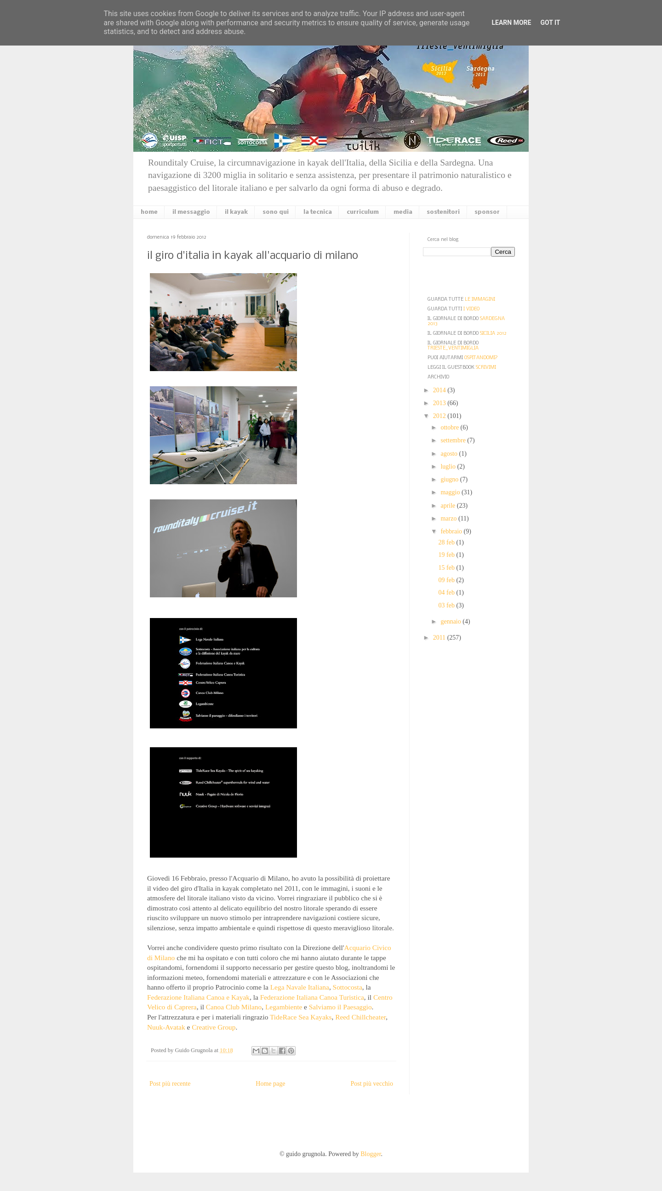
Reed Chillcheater (360, 1017)
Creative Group (213, 1027)
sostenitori (443, 212)
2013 (440, 403)
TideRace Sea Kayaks (301, 1017)
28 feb (448, 542)
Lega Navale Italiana (299, 987)
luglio (448, 466)
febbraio (451, 531)
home (149, 212)
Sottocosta (347, 987)
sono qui (276, 212)
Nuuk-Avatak (166, 1027)
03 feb (448, 605)
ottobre (450, 427)
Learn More (511, 22)
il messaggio (191, 212)
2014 (440, 390)
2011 (440, 637)
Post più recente (169, 1083)
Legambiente (283, 1007)
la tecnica (317, 212)
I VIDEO (471, 309)
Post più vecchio (371, 1083)
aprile (448, 505)
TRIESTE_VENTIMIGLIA (453, 348)
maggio (451, 492)
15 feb (448, 567)
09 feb (448, 580)
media (403, 212)
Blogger (370, 1154)
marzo (449, 518)
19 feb (448, 554)
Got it (550, 22)
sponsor (487, 212)
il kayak (236, 212)
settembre (453, 440)
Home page (270, 1083)
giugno (450, 479)
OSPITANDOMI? (481, 358)
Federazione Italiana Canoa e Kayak (198, 997)
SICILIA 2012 (493, 333)
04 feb (448, 592)
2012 (440, 415)
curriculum (363, 212)
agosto (449, 453)
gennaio (451, 621)
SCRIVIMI (486, 367)
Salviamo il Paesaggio (340, 1007)
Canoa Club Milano (234, 1007)
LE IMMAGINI (480, 299)
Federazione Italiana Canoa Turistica (312, 997)
